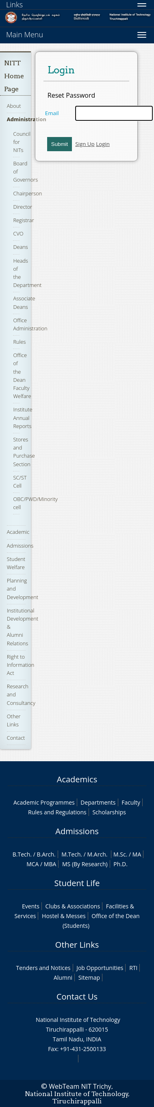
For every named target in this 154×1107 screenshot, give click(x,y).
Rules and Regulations (57, 812)
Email (52, 113)
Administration (26, 119)
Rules (19, 341)
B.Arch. (46, 854)
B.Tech (21, 854)
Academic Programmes (44, 802)
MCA (32, 864)
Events (30, 906)
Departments (97, 802)
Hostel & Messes (64, 916)
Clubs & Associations (73, 906)
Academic (18, 531)
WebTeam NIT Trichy (80, 1086)
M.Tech (70, 854)
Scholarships (109, 812)
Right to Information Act (20, 665)
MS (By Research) (85, 864)
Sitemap (89, 977)
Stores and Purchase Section (24, 452)
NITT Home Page (14, 76)
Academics (77, 779)
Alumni (63, 977)
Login (103, 144)
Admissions (20, 545)
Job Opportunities (99, 968)
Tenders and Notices (43, 968)
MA (136, 854)
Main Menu (24, 34)
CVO (18, 233)
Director (22, 206)
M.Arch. (97, 854)
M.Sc (119, 854)
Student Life (77, 883)
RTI (133, 968)
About (14, 105)
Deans (20, 247)
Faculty (130, 802)
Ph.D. (120, 864)
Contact (16, 737)
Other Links (77, 944)
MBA (50, 864)
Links (14, 4)
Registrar (23, 220)
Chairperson (27, 193)
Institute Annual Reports (22, 417)
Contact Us (77, 996)
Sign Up (84, 144)
